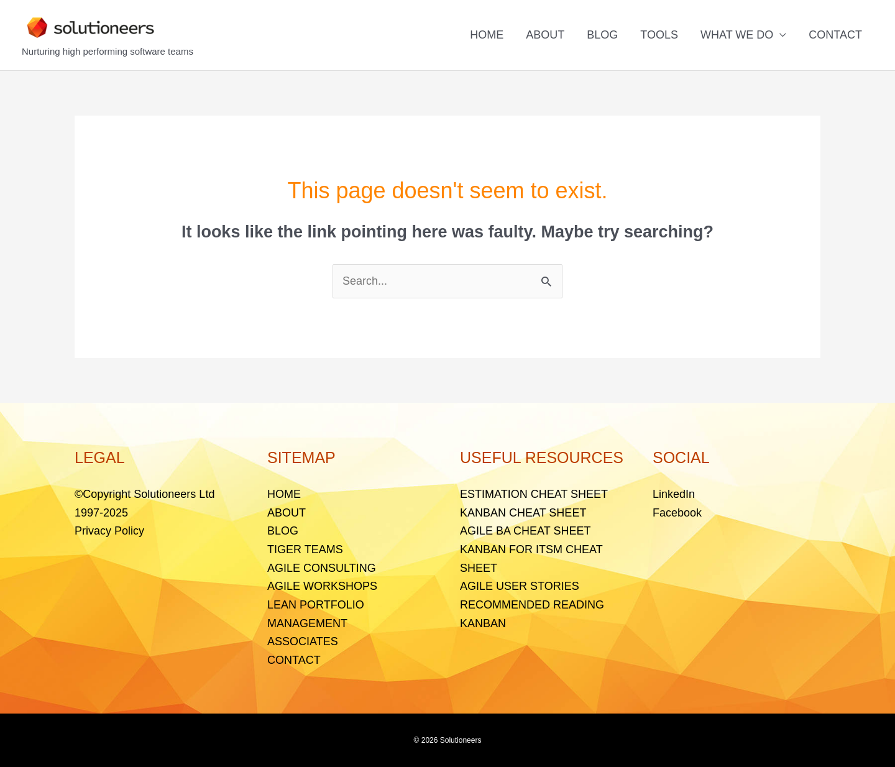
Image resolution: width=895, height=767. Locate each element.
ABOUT (545, 35)
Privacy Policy (109, 531)
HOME (486, 35)
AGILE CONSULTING (321, 568)
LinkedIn (674, 494)
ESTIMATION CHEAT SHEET (534, 494)
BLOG (602, 35)
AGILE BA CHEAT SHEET (525, 531)
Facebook (677, 513)
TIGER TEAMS (305, 549)
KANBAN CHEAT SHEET (523, 513)
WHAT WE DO (736, 35)
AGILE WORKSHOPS (322, 586)
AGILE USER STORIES (519, 586)
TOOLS (659, 35)
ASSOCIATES (302, 641)
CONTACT (835, 35)
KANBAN (483, 623)
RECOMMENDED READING (532, 605)
